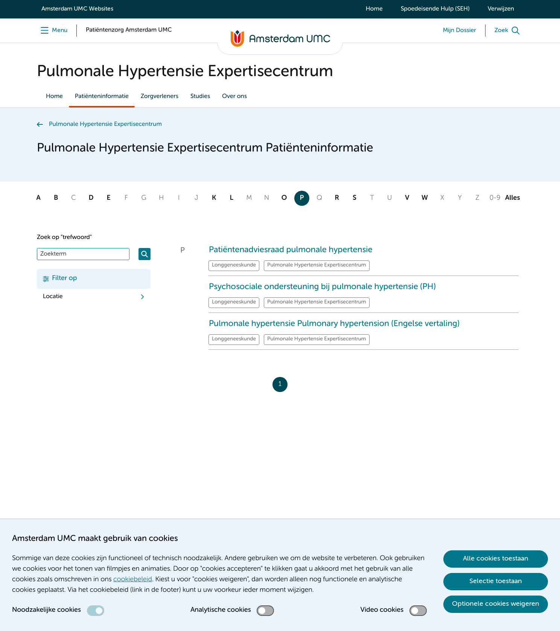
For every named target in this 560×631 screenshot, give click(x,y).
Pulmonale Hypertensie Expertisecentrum (105, 124)
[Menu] (52, 31)
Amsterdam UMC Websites (77, 9)
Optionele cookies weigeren (495, 603)
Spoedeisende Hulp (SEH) (435, 9)
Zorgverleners (159, 96)
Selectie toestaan (495, 581)
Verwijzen (501, 9)
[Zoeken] (144, 254)
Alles (512, 198)
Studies (200, 96)
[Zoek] (509, 31)
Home (374, 9)
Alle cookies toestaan (495, 558)
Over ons (234, 96)
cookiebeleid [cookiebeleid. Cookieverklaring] (132, 579)
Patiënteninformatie (102, 96)
